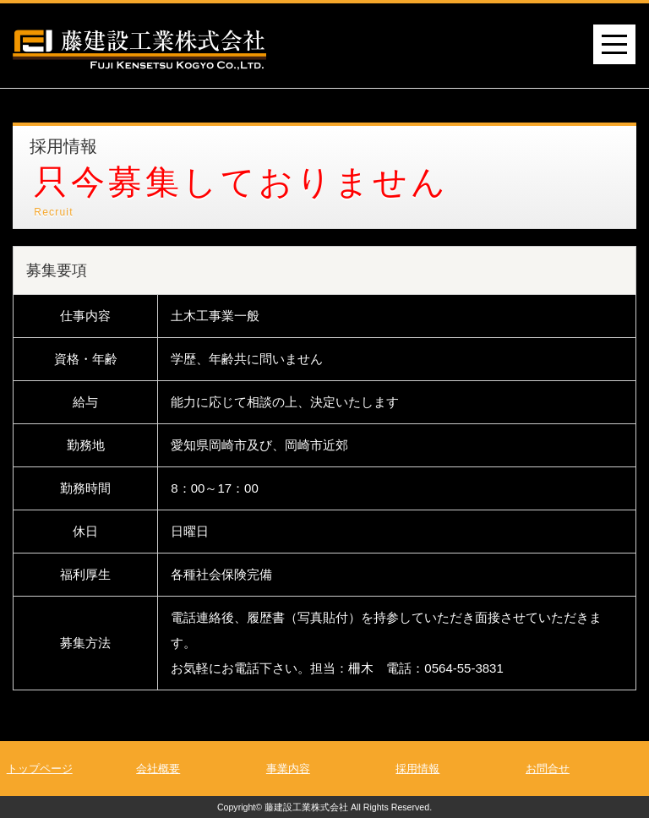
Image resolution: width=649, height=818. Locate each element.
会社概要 (158, 768)
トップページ (40, 768)
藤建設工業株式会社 (306, 807)
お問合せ (548, 768)
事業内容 (288, 768)
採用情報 (417, 768)
